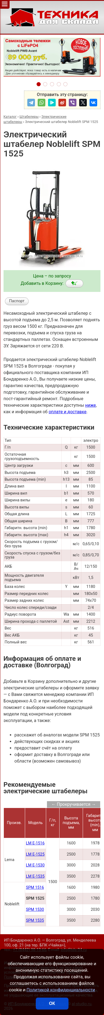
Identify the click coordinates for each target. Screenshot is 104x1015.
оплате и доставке (68, 411)
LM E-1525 (35, 854)
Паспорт (17, 301)
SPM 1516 (35, 887)
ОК (52, 1003)
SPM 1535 (35, 920)
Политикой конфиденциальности (60, 989)
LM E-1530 (35, 865)
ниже (90, 405)
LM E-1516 (35, 843)
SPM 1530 (35, 909)
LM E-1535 (35, 876)
